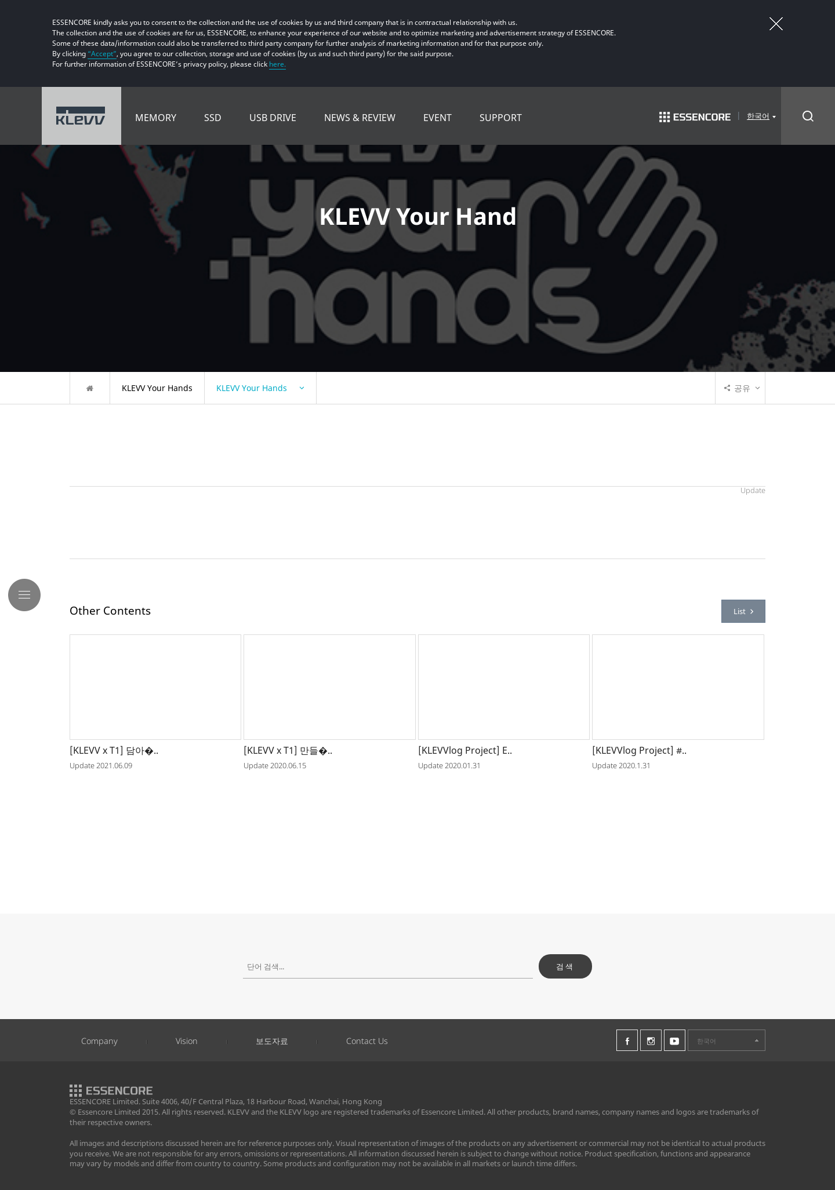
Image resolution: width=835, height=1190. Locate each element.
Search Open (808, 116)
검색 (565, 966)
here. (277, 64)
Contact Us (367, 1040)
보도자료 (272, 1040)
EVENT (437, 117)
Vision (187, 1040)
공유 (737, 387)
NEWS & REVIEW (359, 117)
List (743, 611)
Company (99, 1040)
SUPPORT (501, 117)
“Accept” (102, 54)
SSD (213, 117)
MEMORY (155, 117)
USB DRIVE (272, 117)
